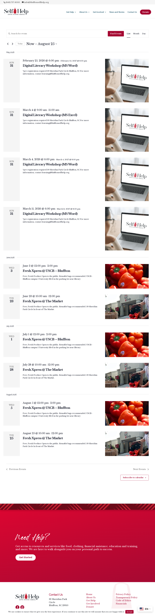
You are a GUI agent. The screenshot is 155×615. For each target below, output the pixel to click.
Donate (145, 12)
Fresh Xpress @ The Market (43, 301)
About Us (83, 12)
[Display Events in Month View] (136, 34)
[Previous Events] (7, 43)
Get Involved (98, 12)
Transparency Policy (126, 597)
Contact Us (132, 12)
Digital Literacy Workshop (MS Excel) (50, 115)
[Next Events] (12, 43)
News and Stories (116, 12)
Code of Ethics (123, 600)
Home (89, 594)
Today (20, 44)
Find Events (115, 34)
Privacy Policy (123, 594)
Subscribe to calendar (133, 477)
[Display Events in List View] (128, 34)
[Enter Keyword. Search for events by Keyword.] (57, 34)
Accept (129, 612)
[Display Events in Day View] (144, 34)
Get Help (70, 12)
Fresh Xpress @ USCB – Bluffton (46, 271)
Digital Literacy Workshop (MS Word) (50, 65)
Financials (121, 603)
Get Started (25, 557)
